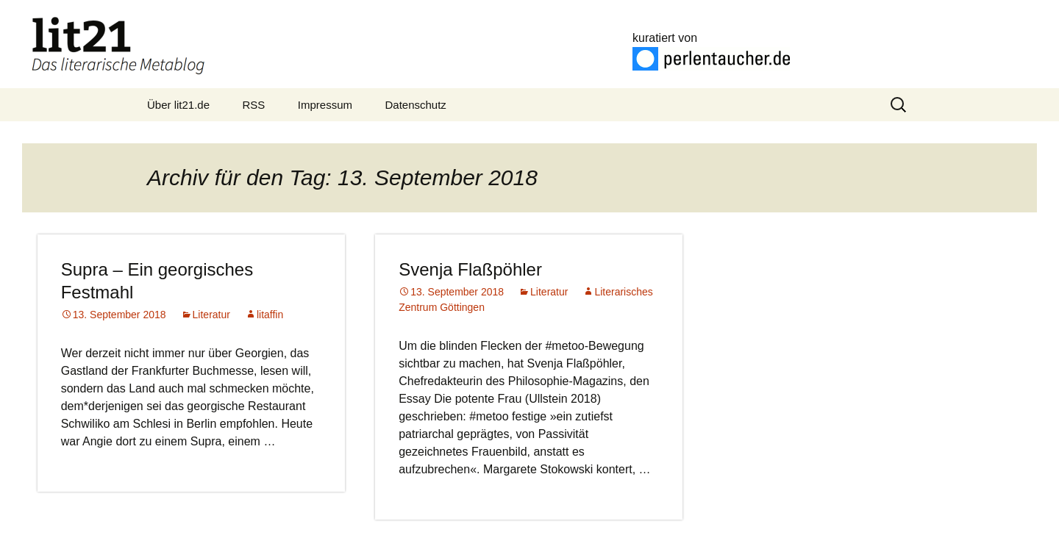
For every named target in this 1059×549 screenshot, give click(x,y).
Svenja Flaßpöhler (470, 269)
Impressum (325, 104)
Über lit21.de (178, 104)
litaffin (270, 314)
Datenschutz (415, 104)
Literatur (211, 314)
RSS (254, 104)
